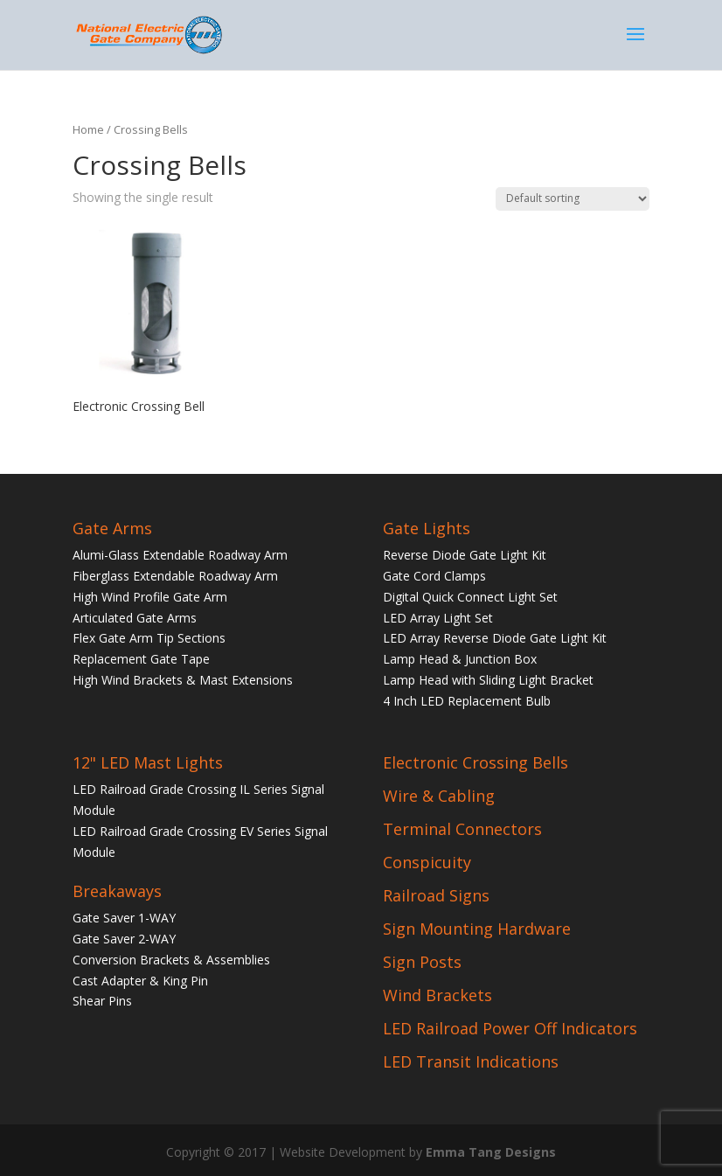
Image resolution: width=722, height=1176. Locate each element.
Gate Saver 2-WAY (124, 938)
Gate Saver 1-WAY (124, 917)
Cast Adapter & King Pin (140, 980)
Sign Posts (422, 961)
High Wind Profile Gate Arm (150, 596)
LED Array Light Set (438, 617)
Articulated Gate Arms (135, 617)
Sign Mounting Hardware (477, 928)
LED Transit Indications (471, 1061)
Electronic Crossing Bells (475, 762)
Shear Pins (102, 1000)
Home (88, 129)
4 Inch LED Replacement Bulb (467, 700)
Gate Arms (112, 528)
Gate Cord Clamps (434, 575)
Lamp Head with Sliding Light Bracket (488, 680)
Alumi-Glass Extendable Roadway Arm (180, 554)
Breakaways (117, 890)
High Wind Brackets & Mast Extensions (183, 680)
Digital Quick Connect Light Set (470, 596)
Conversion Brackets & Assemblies (171, 959)
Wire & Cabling (439, 795)
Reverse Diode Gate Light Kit (464, 554)
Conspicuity (427, 862)
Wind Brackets (437, 995)
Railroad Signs (436, 895)
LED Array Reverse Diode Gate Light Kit (495, 638)
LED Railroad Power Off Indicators (510, 1028)
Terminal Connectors (462, 828)
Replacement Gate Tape (141, 659)
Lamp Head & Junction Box (460, 659)
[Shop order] (572, 199)
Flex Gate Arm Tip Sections (149, 638)
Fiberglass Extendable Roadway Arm (175, 575)
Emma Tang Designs (491, 1152)
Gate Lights (426, 528)
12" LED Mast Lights (148, 762)
